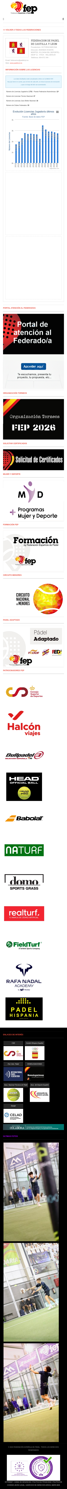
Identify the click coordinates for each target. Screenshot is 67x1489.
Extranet (9, 1482)
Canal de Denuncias (22, 1482)
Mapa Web (56, 1485)
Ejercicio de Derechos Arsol (38, 1485)
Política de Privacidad (41, 1482)
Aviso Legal (20, 1485)
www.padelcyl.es (16, 63)
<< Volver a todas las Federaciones (22, 30)
